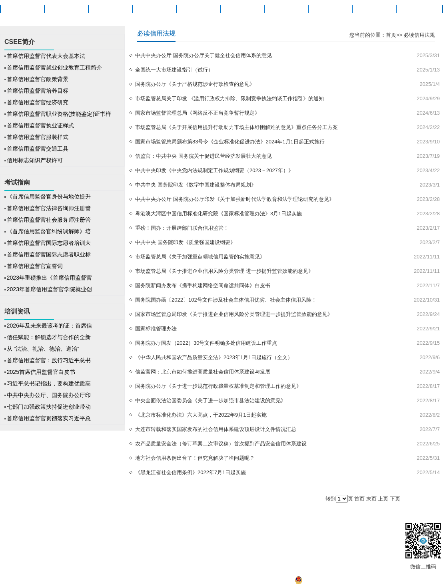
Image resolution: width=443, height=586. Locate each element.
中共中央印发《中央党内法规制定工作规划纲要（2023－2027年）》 (214, 170)
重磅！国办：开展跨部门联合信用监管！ (182, 228)
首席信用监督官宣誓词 (35, 266)
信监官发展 (237, 528)
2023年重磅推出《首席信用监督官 (49, 277)
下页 (395, 499)
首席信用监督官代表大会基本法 (46, 56)
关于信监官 (418, 9)
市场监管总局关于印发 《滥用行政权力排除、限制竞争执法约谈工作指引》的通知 (229, 98)
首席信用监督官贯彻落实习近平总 (49, 418)
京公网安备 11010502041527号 (335, 582)
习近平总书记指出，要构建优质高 (49, 383)
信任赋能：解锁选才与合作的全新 (49, 337)
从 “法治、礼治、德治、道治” (44, 349)
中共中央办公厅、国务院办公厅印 (49, 395)
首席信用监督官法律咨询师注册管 (49, 208)
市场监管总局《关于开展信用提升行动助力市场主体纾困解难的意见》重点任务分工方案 (236, 127)
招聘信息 (180, 528)
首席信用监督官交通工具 (37, 148)
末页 (371, 499)
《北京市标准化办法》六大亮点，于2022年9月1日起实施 (201, 415)
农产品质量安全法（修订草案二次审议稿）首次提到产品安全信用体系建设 (221, 444)
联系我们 (294, 528)
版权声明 (92, 528)
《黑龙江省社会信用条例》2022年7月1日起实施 (190, 472)
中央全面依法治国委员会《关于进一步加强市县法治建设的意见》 (210, 400)
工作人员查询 (326, 528)
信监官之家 (151, 528)
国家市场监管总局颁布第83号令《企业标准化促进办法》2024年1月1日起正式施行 (230, 142)
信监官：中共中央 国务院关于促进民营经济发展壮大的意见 (203, 156)
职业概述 (110, 9)
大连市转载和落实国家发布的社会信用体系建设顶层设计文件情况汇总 (215, 429)
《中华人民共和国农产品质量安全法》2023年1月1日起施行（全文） (214, 357)
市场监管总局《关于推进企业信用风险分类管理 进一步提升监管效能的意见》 (224, 271)
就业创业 (330, 9)
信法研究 (286, 9)
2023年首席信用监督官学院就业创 (49, 289)
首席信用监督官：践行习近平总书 (49, 360)
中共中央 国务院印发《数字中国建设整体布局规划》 (195, 185)
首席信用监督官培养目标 (37, 90)
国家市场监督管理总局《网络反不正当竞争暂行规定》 (197, 113)
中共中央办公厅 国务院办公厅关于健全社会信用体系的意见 (203, 55)
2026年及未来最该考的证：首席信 (49, 325)
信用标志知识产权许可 (35, 160)
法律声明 (120, 528)
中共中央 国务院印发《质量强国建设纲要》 (185, 242)
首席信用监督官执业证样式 (40, 125)
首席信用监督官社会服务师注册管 (49, 220)
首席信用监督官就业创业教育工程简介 (54, 67)
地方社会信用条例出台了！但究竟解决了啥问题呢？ (195, 458)
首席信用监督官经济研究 (37, 102)
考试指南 (198, 9)
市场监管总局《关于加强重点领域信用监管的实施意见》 (200, 257)
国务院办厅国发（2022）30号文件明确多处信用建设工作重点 (206, 343)
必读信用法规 (418, 35)
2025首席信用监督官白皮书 (41, 372)
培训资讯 (242, 9)
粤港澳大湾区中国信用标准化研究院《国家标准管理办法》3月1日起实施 (218, 214)
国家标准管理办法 (156, 329)
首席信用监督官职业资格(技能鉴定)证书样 (59, 114)
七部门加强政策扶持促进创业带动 (49, 406)
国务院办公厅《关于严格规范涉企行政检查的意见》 (195, 84)
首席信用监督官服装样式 (37, 137)
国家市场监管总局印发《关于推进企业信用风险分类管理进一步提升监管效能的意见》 (234, 314)
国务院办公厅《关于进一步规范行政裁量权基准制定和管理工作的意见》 (218, 386)
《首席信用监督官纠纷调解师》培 (49, 231)
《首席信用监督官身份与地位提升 (49, 196)
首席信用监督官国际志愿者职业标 (49, 254)
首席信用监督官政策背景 (37, 79)
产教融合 (374, 9)
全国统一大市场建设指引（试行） (174, 70)
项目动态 (154, 9)
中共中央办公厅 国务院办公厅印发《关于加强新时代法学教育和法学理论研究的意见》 (234, 199)
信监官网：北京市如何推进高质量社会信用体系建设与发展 (202, 372)
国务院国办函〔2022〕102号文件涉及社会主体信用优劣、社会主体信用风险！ (226, 300)
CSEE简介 (66, 9)
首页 (22, 9)
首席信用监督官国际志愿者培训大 (49, 243)
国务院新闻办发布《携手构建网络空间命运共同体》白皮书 (202, 285)
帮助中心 (206, 528)
